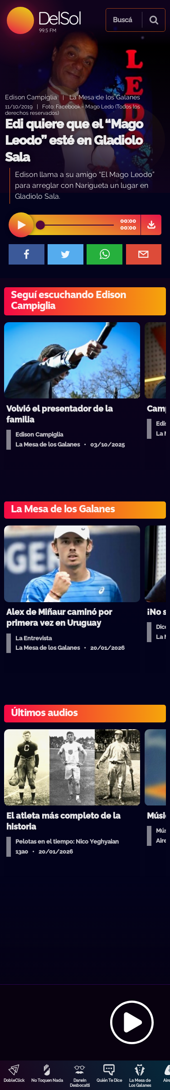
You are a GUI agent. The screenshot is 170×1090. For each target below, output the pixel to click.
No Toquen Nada (47, 1080)
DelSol (59, 18)
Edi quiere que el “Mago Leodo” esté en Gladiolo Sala (74, 141)
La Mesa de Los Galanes (140, 1083)
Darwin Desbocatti (80, 1083)
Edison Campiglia (31, 97)
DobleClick (14, 1080)
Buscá (122, 20)
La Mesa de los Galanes (104, 97)
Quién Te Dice (109, 1080)
